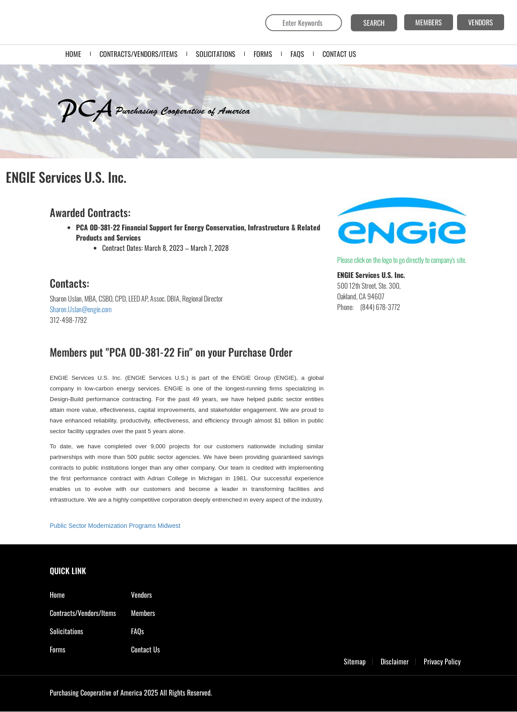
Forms (57, 649)
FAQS (297, 54)
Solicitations (66, 631)
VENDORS (480, 22)
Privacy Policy (442, 661)
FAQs (137, 631)
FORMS (263, 54)
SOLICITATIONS (215, 54)
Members (143, 612)
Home (73, 54)
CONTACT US (339, 54)
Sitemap (355, 661)
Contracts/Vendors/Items (138, 54)
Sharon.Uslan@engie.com (80, 309)
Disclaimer (395, 661)
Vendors (141, 594)
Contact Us (145, 649)
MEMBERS (428, 22)
